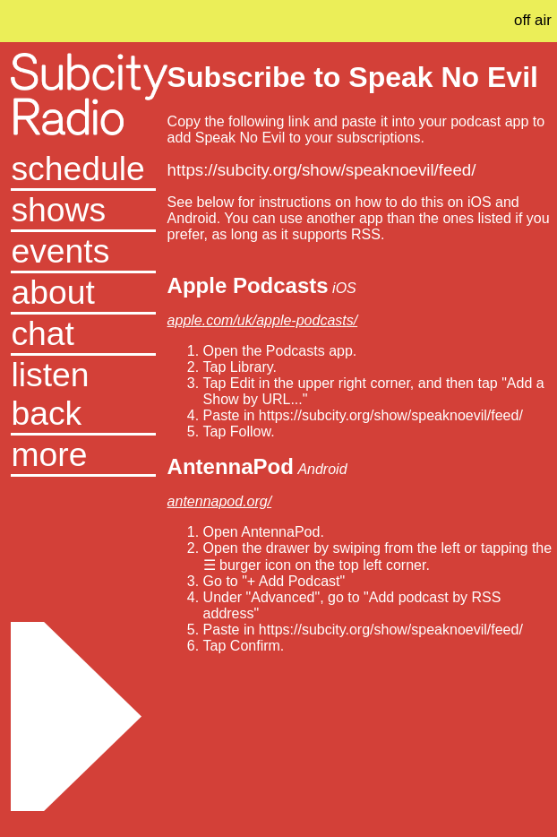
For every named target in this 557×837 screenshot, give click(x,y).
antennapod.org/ (219, 501)
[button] (83, 456)
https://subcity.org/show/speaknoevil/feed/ (321, 169)
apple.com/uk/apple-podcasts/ (262, 320)
